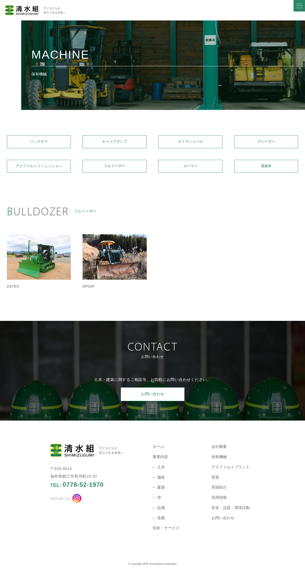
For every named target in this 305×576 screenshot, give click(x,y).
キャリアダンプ (114, 142)
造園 (161, 520)
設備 (161, 509)
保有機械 (219, 459)
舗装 (161, 479)
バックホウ (38, 142)
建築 (161, 489)
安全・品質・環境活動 (230, 509)
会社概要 (219, 449)
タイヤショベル (190, 142)
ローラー (190, 167)
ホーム (158, 449)
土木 (161, 469)
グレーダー (266, 142)
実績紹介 (219, 489)
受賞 (215, 479)
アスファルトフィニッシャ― (39, 167)
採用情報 (219, 500)
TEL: (77, 487)
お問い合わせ (152, 396)
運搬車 (266, 167)
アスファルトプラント (230, 469)
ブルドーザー (114, 167)
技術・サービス (166, 530)
